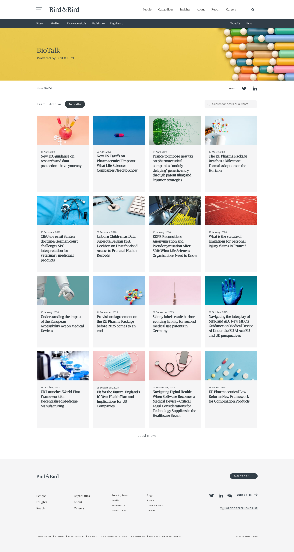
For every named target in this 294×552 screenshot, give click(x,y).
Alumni (150, 500)
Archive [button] (55, 104)
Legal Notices (76, 536)
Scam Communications (114, 536)
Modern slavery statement (165, 536)
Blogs (150, 495)
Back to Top (244, 476)
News (249, 23)
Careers (231, 9)
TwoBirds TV (118, 505)
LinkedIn (255, 88)
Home (40, 88)
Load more (147, 435)
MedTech (56, 23)
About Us (235, 23)
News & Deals (119, 510)
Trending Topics (120, 495)
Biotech (40, 23)
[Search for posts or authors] (233, 104)
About (201, 9)
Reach (215, 9)
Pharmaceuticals (76, 23)
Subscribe (75, 104)
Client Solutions (155, 505)
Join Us (115, 500)
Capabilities (165, 9)
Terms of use (44, 536)
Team (41, 104)
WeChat (229, 495)
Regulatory (116, 23)
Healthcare (98, 23)
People (147, 9)
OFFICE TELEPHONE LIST (239, 508)
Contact (151, 510)
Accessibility (138, 536)
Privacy (92, 536)
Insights (185, 9)
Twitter (244, 88)
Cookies (59, 536)
